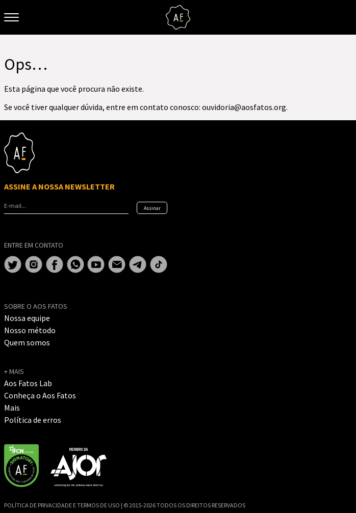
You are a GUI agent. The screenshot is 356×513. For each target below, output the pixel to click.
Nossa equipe (27, 318)
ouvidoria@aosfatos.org (244, 107)
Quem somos (27, 342)
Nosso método (30, 330)
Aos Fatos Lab (28, 383)
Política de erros (32, 420)
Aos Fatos (178, 17)
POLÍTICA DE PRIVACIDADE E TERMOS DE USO (62, 505)
